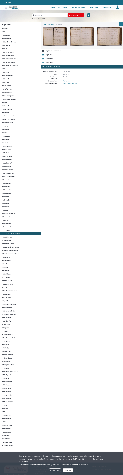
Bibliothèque (107, 7)
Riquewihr (6, 200)
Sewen (5, 267)
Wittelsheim (7, 415)
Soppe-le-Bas (7, 281)
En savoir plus (54, 470)
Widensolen (7, 398)
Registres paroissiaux (70, 83)
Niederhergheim (8, 96)
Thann (5, 331)
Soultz (5, 287)
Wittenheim (7, 418)
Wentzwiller (7, 388)
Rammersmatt (8, 170)
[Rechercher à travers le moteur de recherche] (50, 15)
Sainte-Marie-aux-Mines (11, 254)
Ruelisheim (7, 223)
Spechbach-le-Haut (9, 304)
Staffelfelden (7, 308)
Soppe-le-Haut (8, 284)
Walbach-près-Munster (10, 371)
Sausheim (6, 257)
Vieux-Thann (7, 358)
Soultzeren (6, 294)
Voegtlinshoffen (8, 365)
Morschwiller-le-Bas (9, 59)
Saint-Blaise (7, 240)
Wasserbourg (7, 381)
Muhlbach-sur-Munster (11, 65)
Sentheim (6, 264)
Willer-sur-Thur (8, 402)
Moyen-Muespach (9, 62)
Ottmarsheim (7, 146)
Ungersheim (7, 351)
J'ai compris (67, 470)
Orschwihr (6, 136)
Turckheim (6, 341)
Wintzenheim (7, 412)
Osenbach (6, 139)
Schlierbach (7, 260)
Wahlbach (6, 368)
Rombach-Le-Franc (9, 213)
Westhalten (7, 392)
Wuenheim (7, 429)
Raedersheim (7, 166)
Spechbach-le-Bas (9, 301)
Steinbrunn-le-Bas (9, 311)
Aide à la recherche (39, 18)
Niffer (5, 102)
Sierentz (6, 271)
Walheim (6, 378)
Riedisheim (7, 193)
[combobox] (76, 15)
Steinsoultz (7, 318)
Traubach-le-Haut (9, 338)
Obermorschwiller (9, 119)
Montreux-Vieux (8, 55)
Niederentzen (7, 92)
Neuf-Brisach (7, 89)
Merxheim (6, 35)
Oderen (5, 126)
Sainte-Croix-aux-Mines (11, 247)
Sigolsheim (7, 274)
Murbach (6, 82)
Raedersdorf (7, 163)
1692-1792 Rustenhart (13, 234)
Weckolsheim (7, 385)
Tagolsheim (7, 324)
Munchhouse (7, 69)
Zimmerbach (7, 442)
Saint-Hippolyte (8, 244)
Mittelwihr (6, 45)
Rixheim (6, 203)
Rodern (5, 210)
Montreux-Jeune (8, 52)
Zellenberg (6, 435)
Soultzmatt (7, 297)
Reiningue (6, 186)
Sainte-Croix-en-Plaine (10, 250)
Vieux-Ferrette (8, 355)
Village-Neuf (7, 361)
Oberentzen (7, 106)
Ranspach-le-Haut (9, 176)
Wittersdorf (7, 422)
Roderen (6, 207)
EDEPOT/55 (8, 230)
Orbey (5, 133)
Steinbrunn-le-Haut (9, 314)
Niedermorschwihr (9, 99)
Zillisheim (6, 439)
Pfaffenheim (7, 153)
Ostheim (6, 143)
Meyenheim (7, 38)
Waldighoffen (7, 375)
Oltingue (6, 129)
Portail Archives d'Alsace (59, 7)
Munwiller (6, 79)
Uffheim (6, 344)
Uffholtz (6, 348)
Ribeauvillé (7, 190)
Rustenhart (7, 227)
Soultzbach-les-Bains (10, 291)
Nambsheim (7, 86)
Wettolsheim (7, 395)
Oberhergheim (8, 109)
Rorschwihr (7, 217)
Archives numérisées (79, 7)
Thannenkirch (7, 334)
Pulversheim (7, 160)
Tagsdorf (6, 328)
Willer (5, 405)
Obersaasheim (8, 123)
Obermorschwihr (9, 116)
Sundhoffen (7, 321)
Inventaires (94, 7)
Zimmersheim (8, 445)
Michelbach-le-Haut (9, 42)
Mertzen (6, 32)
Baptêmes (5, 28)
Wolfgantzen (7, 425)
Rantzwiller (7, 180)
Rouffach (6, 220)
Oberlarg (6, 112)
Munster (6, 72)
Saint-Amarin (7, 237)
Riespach (6, 197)
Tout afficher (48, 24)
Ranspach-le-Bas (8, 173)
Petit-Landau (7, 149)
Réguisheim (7, 183)
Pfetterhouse (7, 156)
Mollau (5, 49)
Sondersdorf (7, 277)
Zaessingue (7, 432)
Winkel (5, 408)
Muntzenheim (8, 75)
